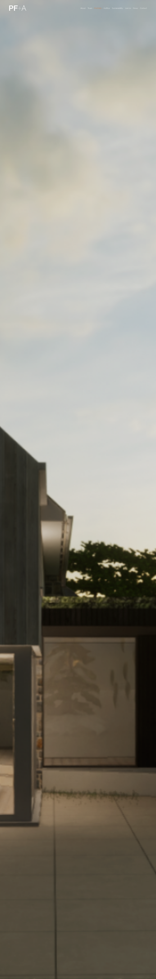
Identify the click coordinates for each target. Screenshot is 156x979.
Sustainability (117, 8)
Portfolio (98, 8)
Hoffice (107, 8)
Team (90, 8)
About (83, 8)
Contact (143, 8)
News (135, 8)
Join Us (128, 8)
